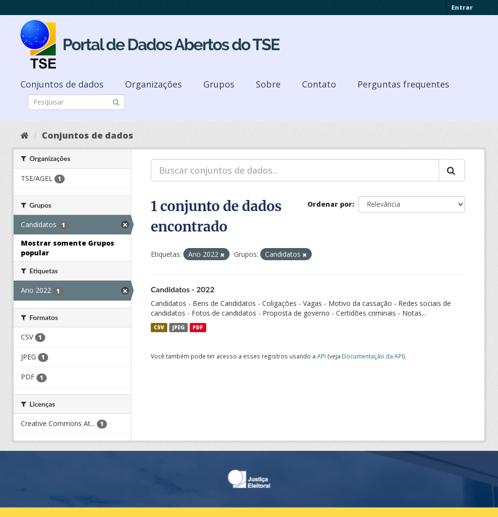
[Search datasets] (76, 102)
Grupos (218, 84)
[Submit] (116, 101)
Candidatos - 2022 (182, 289)
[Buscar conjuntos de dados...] (295, 170)
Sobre (268, 84)
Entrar (462, 7)
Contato (319, 84)
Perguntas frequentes (403, 84)
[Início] (24, 135)
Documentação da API (372, 356)
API (321, 356)
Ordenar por (329, 204)
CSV (159, 327)
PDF (198, 327)
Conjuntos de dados (62, 84)
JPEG (178, 327)
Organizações (153, 84)
